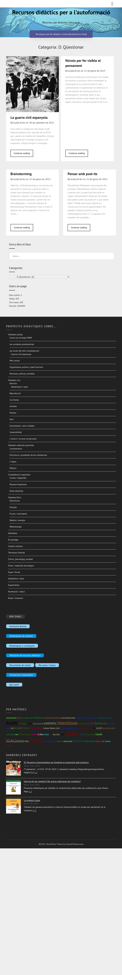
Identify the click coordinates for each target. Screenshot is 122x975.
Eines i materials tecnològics (21, 565)
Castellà (36, 740)
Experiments (13, 585)
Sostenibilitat (16, 432)
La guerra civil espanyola (29, 117)
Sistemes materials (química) (21, 445)
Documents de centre (20, 664)
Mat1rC (47, 734)
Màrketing (59, 741)
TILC (103, 741)
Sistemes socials (15, 334)
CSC (82, 734)
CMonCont (9, 745)
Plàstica (26, 727)
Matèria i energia (17, 520)
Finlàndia (46, 728)
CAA (51, 734)
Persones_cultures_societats (22, 373)
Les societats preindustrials (22, 344)
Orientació (78, 740)
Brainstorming (21, 174)
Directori (108, 741)
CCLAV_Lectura (15, 741)
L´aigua (13, 461)
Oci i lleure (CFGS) (27, 718)
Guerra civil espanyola (21, 354)
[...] (35, 772)
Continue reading (22, 153)
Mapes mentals (67, 741)
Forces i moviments (18, 513)
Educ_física (56, 734)
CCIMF (20, 728)
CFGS (19, 717)
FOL (94, 728)
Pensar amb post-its (82, 174)
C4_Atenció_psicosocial (51, 717)
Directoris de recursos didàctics (25, 655)
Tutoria (98, 723)
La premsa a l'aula (32, 800)
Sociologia (80, 728)
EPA (78, 734)
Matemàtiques (67, 723)
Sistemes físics (14, 497)
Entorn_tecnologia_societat (20, 559)
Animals (13, 406)
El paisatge (13, 539)
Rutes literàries (16, 491)
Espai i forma (14, 572)
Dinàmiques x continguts (22, 645)
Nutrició (13, 383)
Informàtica (22, 723)
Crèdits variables (50, 741)
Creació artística (15, 546)
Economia (37, 717)
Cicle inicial (88, 728)
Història (34, 734)
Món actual (15, 360)
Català (71, 733)
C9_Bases (41, 734)
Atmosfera (12, 533)
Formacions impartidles (21, 674)
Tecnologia (80, 717)
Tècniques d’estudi (16, 552)
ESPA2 (27, 741)
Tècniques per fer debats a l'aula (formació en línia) (61, 33)
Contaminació (16, 448)
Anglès (12, 722)
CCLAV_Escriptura (38, 723)
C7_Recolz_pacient (25, 734)
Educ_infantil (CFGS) (109, 728)
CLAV (91, 723)
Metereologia (16, 526)
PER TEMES (15, 616)
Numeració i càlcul (16, 591)
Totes (16, 734)
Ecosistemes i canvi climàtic (22, 425)
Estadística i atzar (16, 578)
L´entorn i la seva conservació (23, 438)
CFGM (58, 728)
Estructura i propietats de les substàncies (28, 455)
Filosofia (98, 734)
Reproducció (15, 393)
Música (29, 723)
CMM (62, 734)
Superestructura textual (104, 718)
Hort (12, 419)
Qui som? (14, 684)
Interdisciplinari (89, 741)
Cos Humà (14, 400)
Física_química (83, 723)
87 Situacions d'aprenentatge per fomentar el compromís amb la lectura (56, 762)
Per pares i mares (47, 664)
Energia (13, 507)
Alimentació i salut (19, 386)
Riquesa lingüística (18, 484)
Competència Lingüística (19, 474)
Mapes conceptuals (91, 718)
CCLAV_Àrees (10, 734)
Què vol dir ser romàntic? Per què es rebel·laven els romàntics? (52, 781)
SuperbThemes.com (74, 844)
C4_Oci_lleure (36, 728)
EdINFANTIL (50, 723)
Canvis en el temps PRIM (21, 337)
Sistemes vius (14, 380)
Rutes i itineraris (15, 598)
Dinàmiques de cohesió (21, 635)
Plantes (13, 412)
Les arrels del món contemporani (24, 350)
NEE (15, 728)
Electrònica (15, 500)
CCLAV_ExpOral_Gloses (68, 718)
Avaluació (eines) (17, 626)
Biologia (52, 728)
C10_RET (99, 728)
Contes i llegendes (18, 478)
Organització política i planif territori (26, 367)
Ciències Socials (11, 718)
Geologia (98, 741)
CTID (104, 723)
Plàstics (13, 468)
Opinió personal (90, 734)
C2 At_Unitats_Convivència (68, 728)
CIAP (12, 728)
